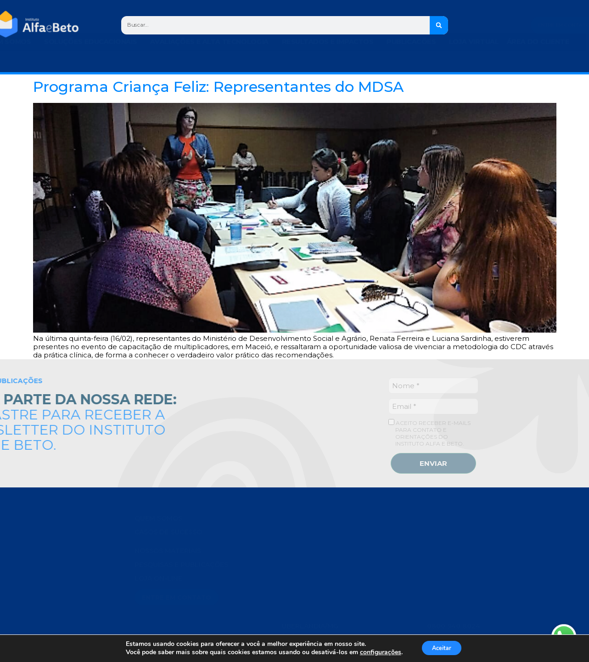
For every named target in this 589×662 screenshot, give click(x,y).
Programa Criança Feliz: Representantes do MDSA (218, 87)
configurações (381, 652)
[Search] (440, 25)
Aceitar (449, 647)
